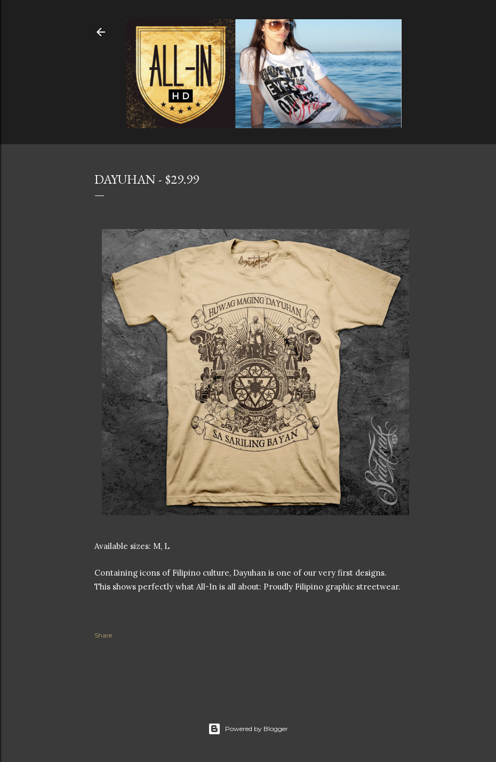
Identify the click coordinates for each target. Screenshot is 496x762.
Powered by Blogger (248, 728)
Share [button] (103, 635)
